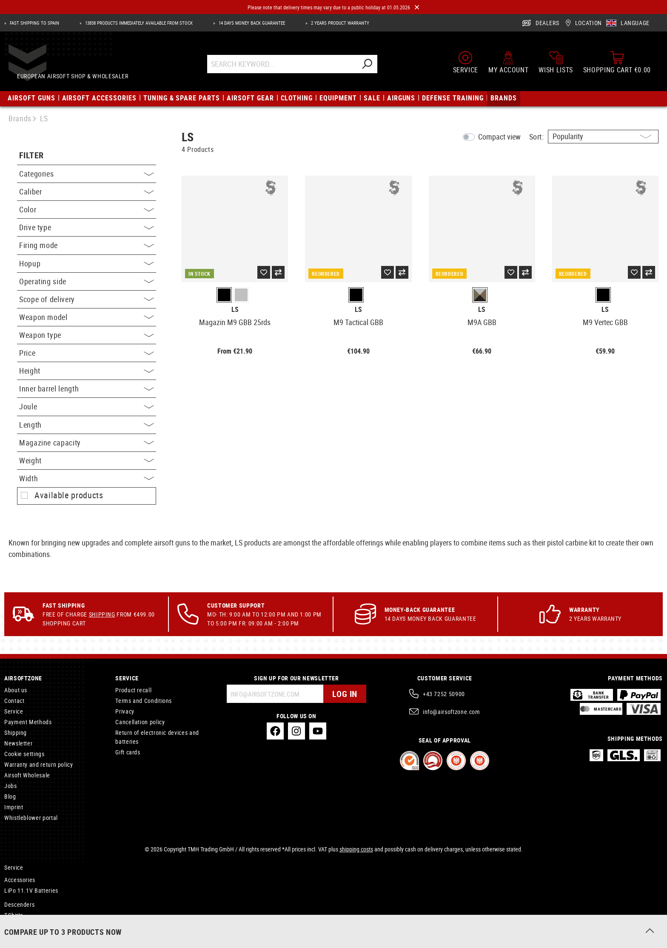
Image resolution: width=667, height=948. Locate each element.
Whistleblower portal (31, 818)
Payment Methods (28, 722)
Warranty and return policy (38, 764)
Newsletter (18, 743)
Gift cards (127, 752)
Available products (68, 495)
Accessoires (19, 926)
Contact (14, 701)
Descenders (19, 904)
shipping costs (356, 849)
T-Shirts (13, 915)
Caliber (86, 191)
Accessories (19, 880)
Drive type (86, 227)
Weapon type (86, 335)
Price (86, 353)
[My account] (508, 65)
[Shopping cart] (617, 65)
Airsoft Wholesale (27, 775)
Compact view (499, 136)
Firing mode (86, 245)
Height (86, 370)
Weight (86, 460)
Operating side (86, 281)
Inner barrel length (86, 388)
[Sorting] (603, 136)
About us (15, 690)
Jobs (10, 786)
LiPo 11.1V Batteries (31, 890)
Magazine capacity (86, 442)
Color (86, 209)
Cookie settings (24, 754)
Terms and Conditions (143, 701)
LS (235, 310)
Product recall (133, 690)
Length (86, 425)
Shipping (102, 614)
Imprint (13, 807)
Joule (86, 406)
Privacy (124, 711)
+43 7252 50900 (444, 694)
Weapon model (86, 317)
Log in (344, 694)
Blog (10, 796)
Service (13, 711)
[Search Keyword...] (290, 66)
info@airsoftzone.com (451, 712)
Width (86, 478)
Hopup (86, 263)
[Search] (374, 66)
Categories (86, 173)
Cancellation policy (140, 722)
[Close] (417, 7)
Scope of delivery (86, 299)
